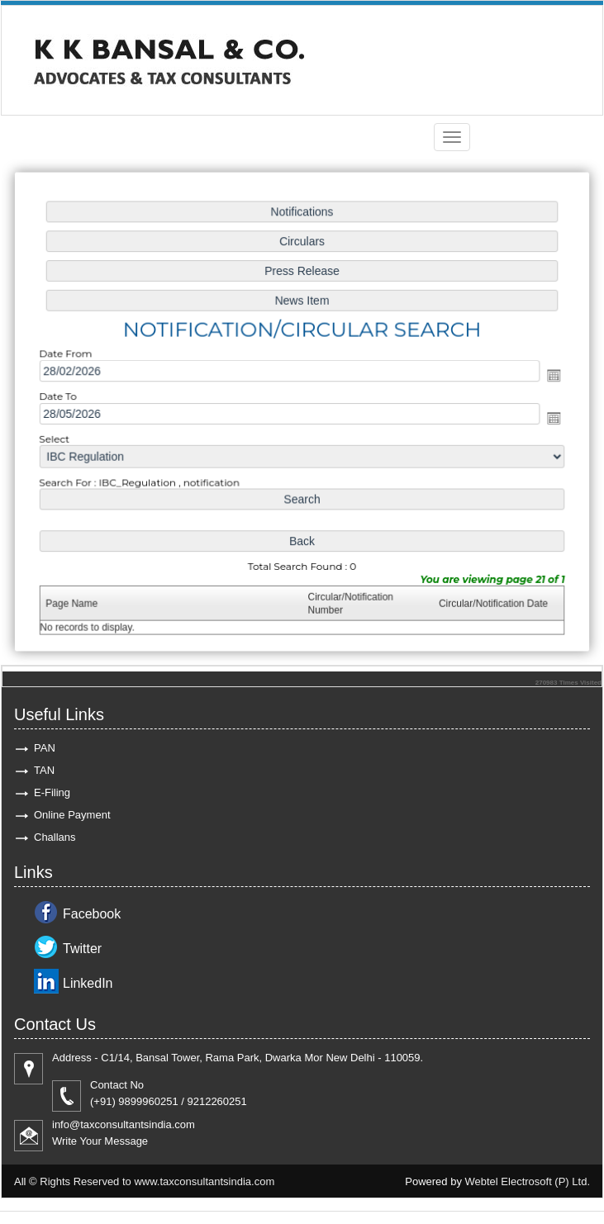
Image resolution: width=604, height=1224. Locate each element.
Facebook (92, 914)
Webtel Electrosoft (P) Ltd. (528, 1181)
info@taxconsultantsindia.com (123, 1124)
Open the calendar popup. (548, 375)
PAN (44, 748)
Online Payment (72, 815)
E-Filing (52, 792)
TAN (44, 770)
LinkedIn (88, 983)
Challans (55, 837)
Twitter (82, 949)
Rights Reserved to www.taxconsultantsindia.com (157, 1181)
